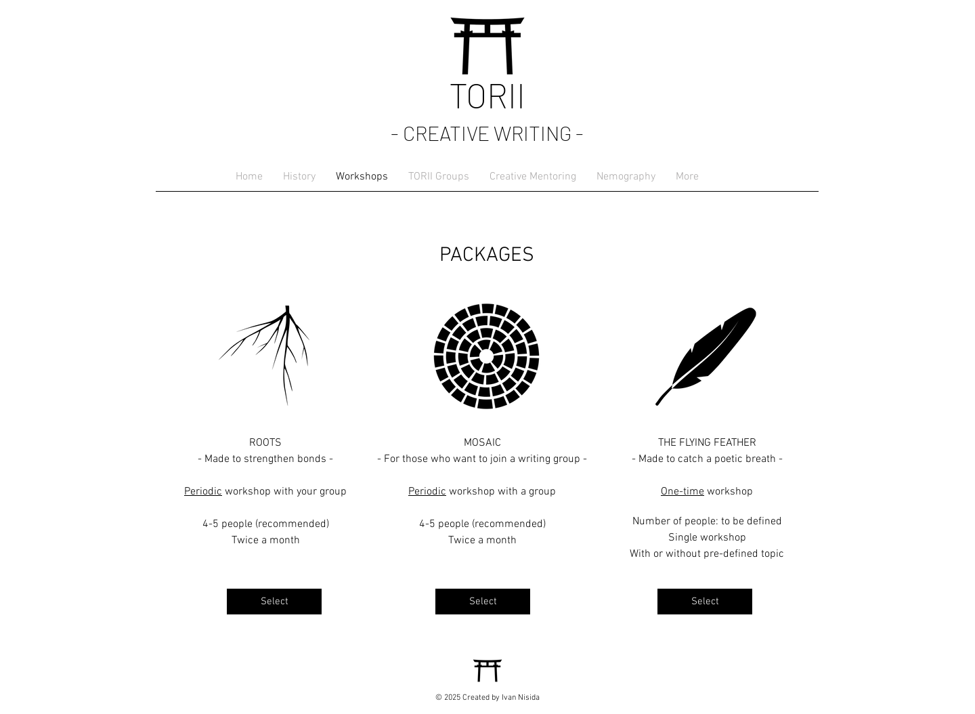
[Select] (274, 601)
